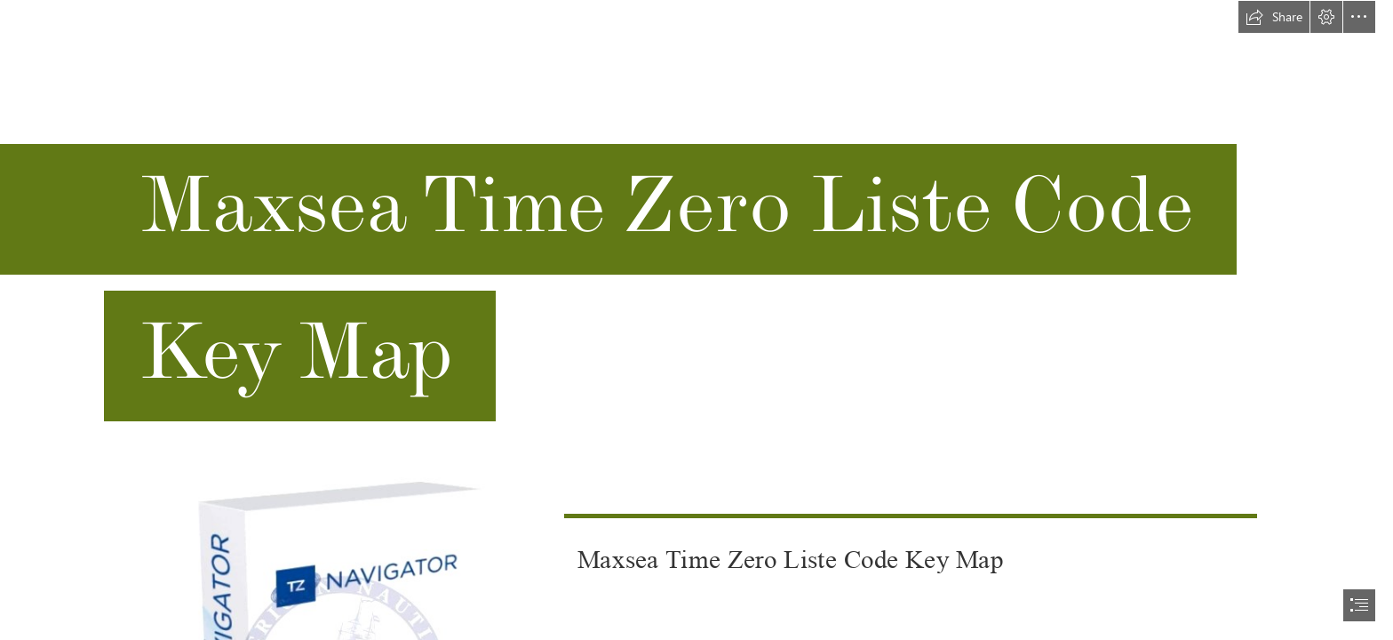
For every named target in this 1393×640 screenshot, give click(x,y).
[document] (696, 320)
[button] (1273, 17)
